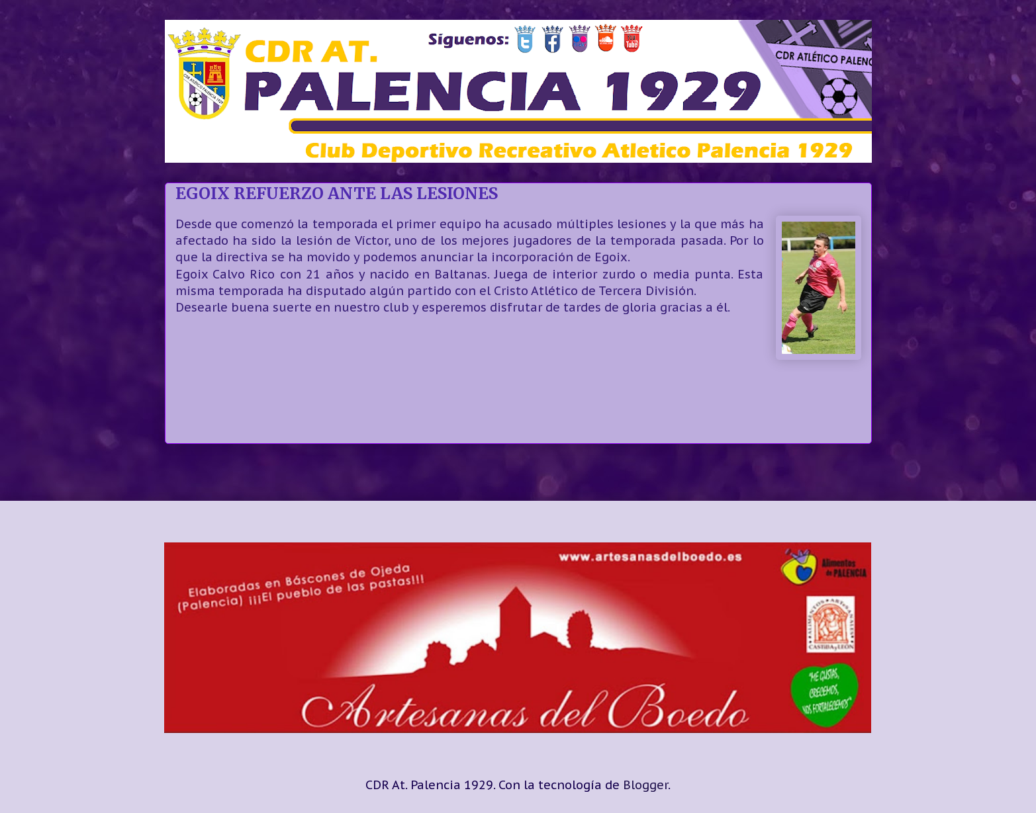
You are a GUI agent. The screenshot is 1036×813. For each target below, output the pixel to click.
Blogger (645, 784)
